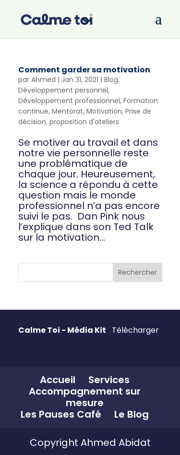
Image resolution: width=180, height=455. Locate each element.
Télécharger (135, 330)
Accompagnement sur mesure (85, 397)
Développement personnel (63, 90)
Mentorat (67, 111)
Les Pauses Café (61, 414)
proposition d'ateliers (84, 122)
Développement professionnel (69, 100)
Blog (111, 79)
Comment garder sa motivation (84, 69)
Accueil (57, 379)
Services (109, 379)
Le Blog (131, 414)
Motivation (104, 111)
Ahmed (43, 79)
